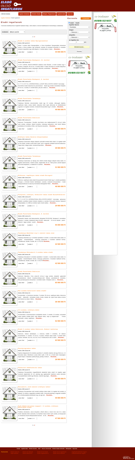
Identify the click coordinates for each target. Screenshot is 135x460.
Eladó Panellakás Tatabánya (29, 98)
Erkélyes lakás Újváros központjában (33, 137)
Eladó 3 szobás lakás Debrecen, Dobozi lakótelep (38, 329)
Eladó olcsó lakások (59, 453)
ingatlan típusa (74, 25)
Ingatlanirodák (61, 14)
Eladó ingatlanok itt (43, 453)
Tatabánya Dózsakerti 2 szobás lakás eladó (35, 252)
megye (71, 30)
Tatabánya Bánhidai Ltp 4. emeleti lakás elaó (36, 233)
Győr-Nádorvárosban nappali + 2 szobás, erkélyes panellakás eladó (38, 406)
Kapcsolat (70, 14)
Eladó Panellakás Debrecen (29, 117)
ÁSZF (39, 448)
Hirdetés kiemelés (33, 448)
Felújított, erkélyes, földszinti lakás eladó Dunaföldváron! (41, 194)
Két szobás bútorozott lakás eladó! (32, 290)
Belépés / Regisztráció (49, 14)
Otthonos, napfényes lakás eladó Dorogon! (35, 175)
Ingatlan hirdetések (24, 14)
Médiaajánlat (68, 448)
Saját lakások (14, 453)
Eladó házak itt (15, 452)
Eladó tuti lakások (28, 452)
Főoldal (18, 448)
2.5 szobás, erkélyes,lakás (28, 310)
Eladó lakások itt (27, 453)
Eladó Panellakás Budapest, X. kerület (33, 79)
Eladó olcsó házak (42, 452)
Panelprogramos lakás (27, 348)
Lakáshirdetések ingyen (79, 453)
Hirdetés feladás (36, 14)
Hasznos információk (46, 448)
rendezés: (5, 32)
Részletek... (57, 49)
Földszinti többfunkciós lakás (30, 367)
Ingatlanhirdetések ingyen (79, 452)
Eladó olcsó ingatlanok (59, 452)
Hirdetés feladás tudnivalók (58, 448)
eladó (72, 23)
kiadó (77, 23)
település (72, 35)
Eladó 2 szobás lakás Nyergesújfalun (33, 41)
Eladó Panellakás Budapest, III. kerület (34, 60)
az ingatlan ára (74, 40)
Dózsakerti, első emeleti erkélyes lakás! (34, 387)
